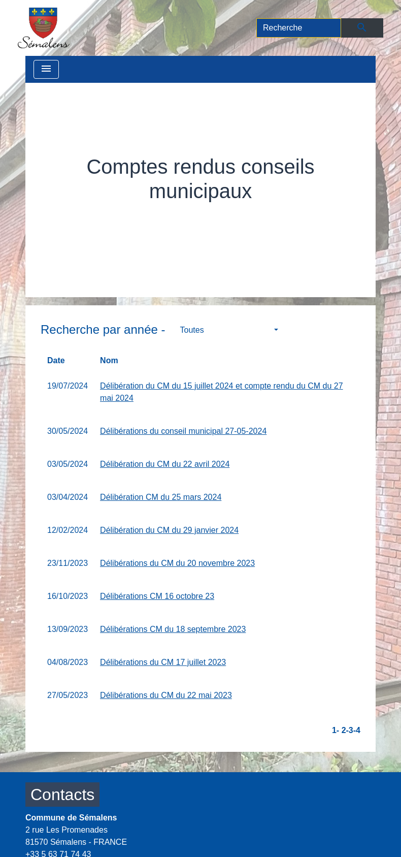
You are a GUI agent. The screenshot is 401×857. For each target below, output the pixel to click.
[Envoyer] (362, 28)
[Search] (298, 28)
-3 (349, 730)
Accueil (75, 214)
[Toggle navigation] (46, 69)
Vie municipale (132, 214)
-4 (356, 730)
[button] (229, 330)
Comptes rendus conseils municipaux (257, 214)
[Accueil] (44, 28)
